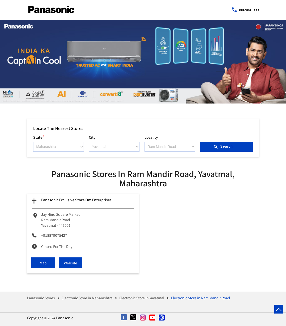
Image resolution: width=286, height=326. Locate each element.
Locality (151, 137)
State (38, 136)
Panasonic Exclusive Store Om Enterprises (76, 199)
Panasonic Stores (41, 297)
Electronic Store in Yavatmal (141, 297)
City (92, 137)
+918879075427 (54, 235)
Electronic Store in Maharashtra (87, 297)
